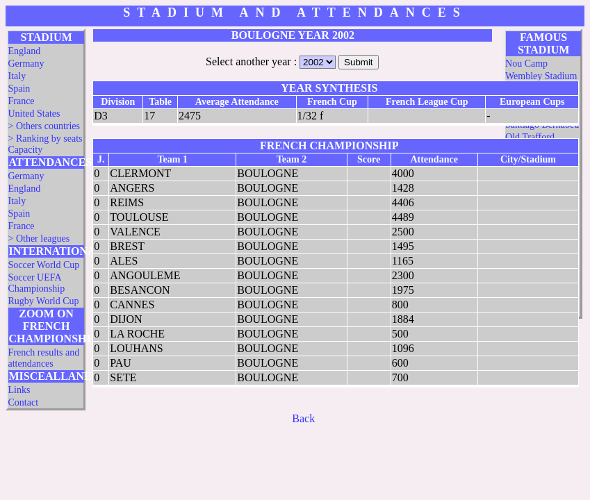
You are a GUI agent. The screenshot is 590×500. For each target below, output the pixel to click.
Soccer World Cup (43, 265)
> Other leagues (38, 238)
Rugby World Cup (43, 301)
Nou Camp (526, 63)
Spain (19, 88)
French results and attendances (43, 358)
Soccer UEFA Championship (36, 283)
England (24, 51)
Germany (26, 63)
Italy (17, 76)
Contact (23, 402)
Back (303, 418)
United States (34, 113)
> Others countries (44, 126)
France (21, 101)
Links (19, 390)
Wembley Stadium (541, 76)
